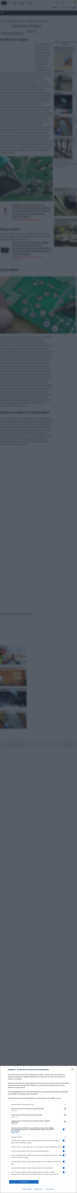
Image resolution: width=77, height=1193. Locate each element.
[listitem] (38, 1104)
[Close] (73, 1070)
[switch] (64, 1109)
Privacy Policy (49, 1189)
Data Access (38, 1189)
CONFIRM (24, 1182)
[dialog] (38, 1129)
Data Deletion (27, 1189)
